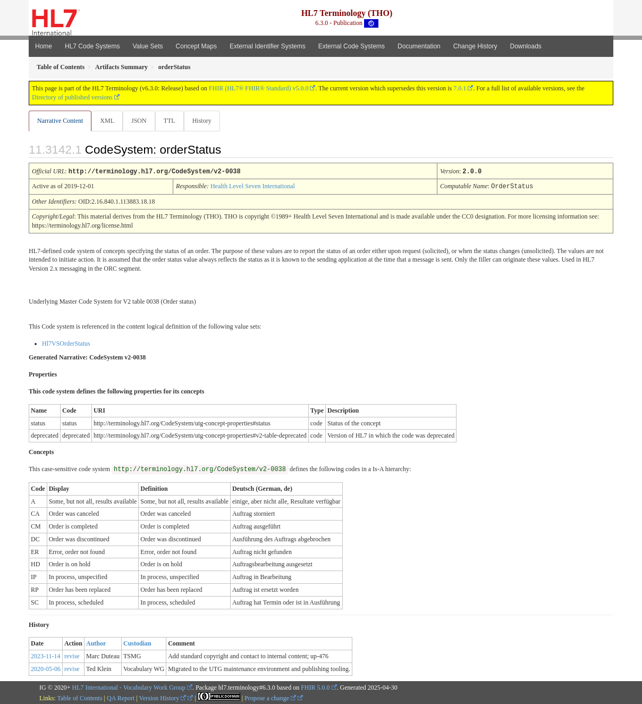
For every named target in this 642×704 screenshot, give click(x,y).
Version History (163, 697)
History (206, 120)
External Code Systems (351, 46)
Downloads (526, 46)
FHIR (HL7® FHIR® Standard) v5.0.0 (259, 88)
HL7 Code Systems (92, 46)
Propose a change (270, 697)
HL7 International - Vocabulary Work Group (128, 687)
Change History (475, 46)
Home (43, 46)
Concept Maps (196, 46)
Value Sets (147, 46)
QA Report (120, 697)
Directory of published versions (72, 97)
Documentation (419, 46)
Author (96, 643)
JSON (141, 120)
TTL (173, 120)
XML (108, 120)
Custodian (137, 643)
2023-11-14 (46, 655)
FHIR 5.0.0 (315, 687)
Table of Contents (79, 697)
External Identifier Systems (268, 46)
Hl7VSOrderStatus (66, 343)
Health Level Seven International (252, 186)
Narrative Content (60, 120)
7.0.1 (459, 88)
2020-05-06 (46, 668)
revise (72, 655)
